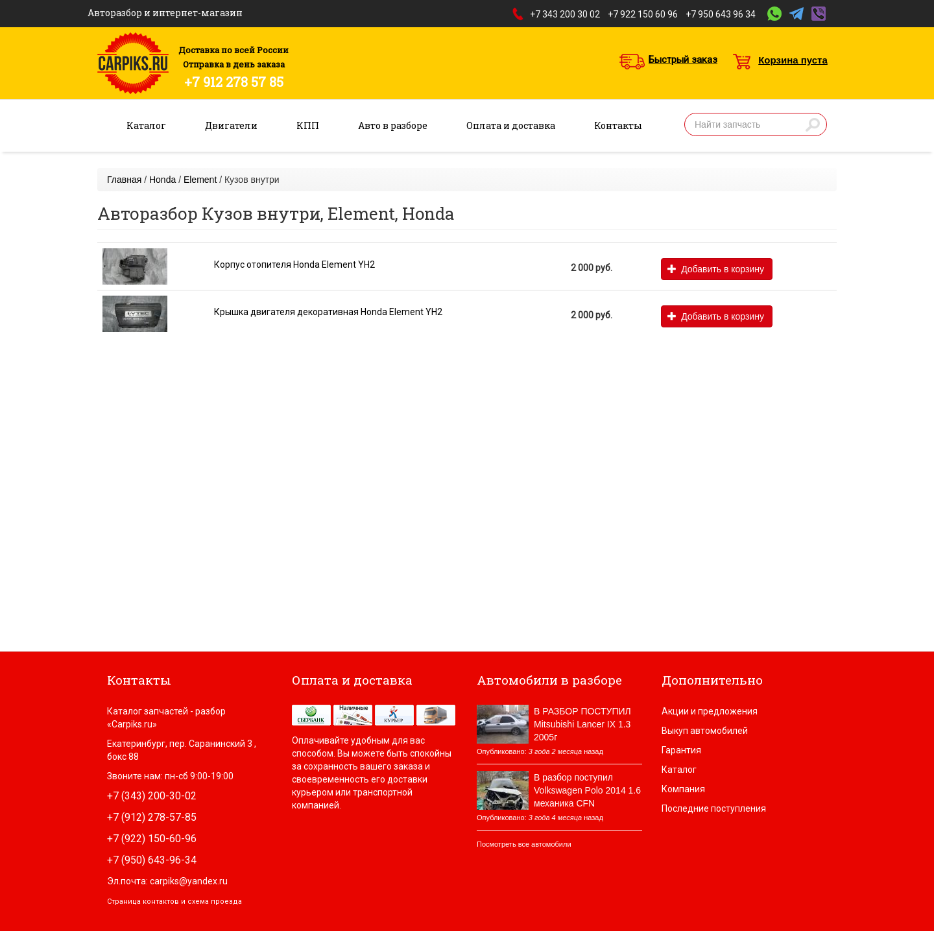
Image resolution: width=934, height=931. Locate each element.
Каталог (146, 125)
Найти (813, 124)
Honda (162, 179)
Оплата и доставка (510, 125)
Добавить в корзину (715, 269)
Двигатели (231, 125)
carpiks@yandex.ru (189, 881)
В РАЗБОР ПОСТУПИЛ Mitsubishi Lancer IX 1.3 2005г (582, 724)
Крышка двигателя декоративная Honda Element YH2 (328, 312)
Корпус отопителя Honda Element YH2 (294, 264)
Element (200, 179)
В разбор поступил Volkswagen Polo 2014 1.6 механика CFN (587, 790)
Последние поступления (714, 808)
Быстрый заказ (683, 59)
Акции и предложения (710, 711)
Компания (683, 789)
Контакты (618, 125)
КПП (307, 125)
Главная (124, 179)
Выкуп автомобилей (705, 730)
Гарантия (681, 750)
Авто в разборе (392, 125)
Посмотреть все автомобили (524, 844)
